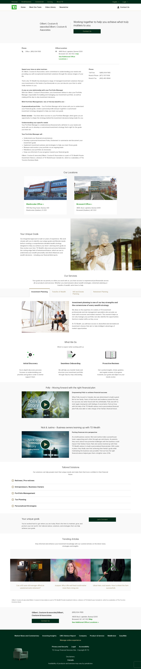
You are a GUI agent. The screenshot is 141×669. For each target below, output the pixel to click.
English (116, 2)
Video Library (50, 7)
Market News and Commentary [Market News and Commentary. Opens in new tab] (27, 636)
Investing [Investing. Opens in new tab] (50, 2)
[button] (45, 404)
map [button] (77, 54)
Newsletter (64, 7)
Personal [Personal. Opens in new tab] (14, 2)
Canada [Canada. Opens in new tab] (70, 660)
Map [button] (90, 619)
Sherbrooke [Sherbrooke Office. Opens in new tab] (35, 204)
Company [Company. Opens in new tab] (83, 636)
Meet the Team (35, 7)
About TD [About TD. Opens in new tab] (60, 2)
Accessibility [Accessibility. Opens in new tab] (84, 647)
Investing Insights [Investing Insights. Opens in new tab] (49, 636)
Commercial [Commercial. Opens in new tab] (39, 2)
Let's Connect (102, 519)
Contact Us (123, 7)
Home (23, 7)
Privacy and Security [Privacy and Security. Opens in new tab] (60, 647)
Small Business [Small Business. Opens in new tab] (26, 2)
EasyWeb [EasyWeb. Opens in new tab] (123, 636)
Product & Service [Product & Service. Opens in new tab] (97, 636)
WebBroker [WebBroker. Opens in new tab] (112, 636)
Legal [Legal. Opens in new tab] (73, 647)
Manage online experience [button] (70, 640)
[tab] (39, 292)
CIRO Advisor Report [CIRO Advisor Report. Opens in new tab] (68, 636)
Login (125, 2)
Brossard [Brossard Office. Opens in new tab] (84, 204)
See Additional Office (67, 58)
